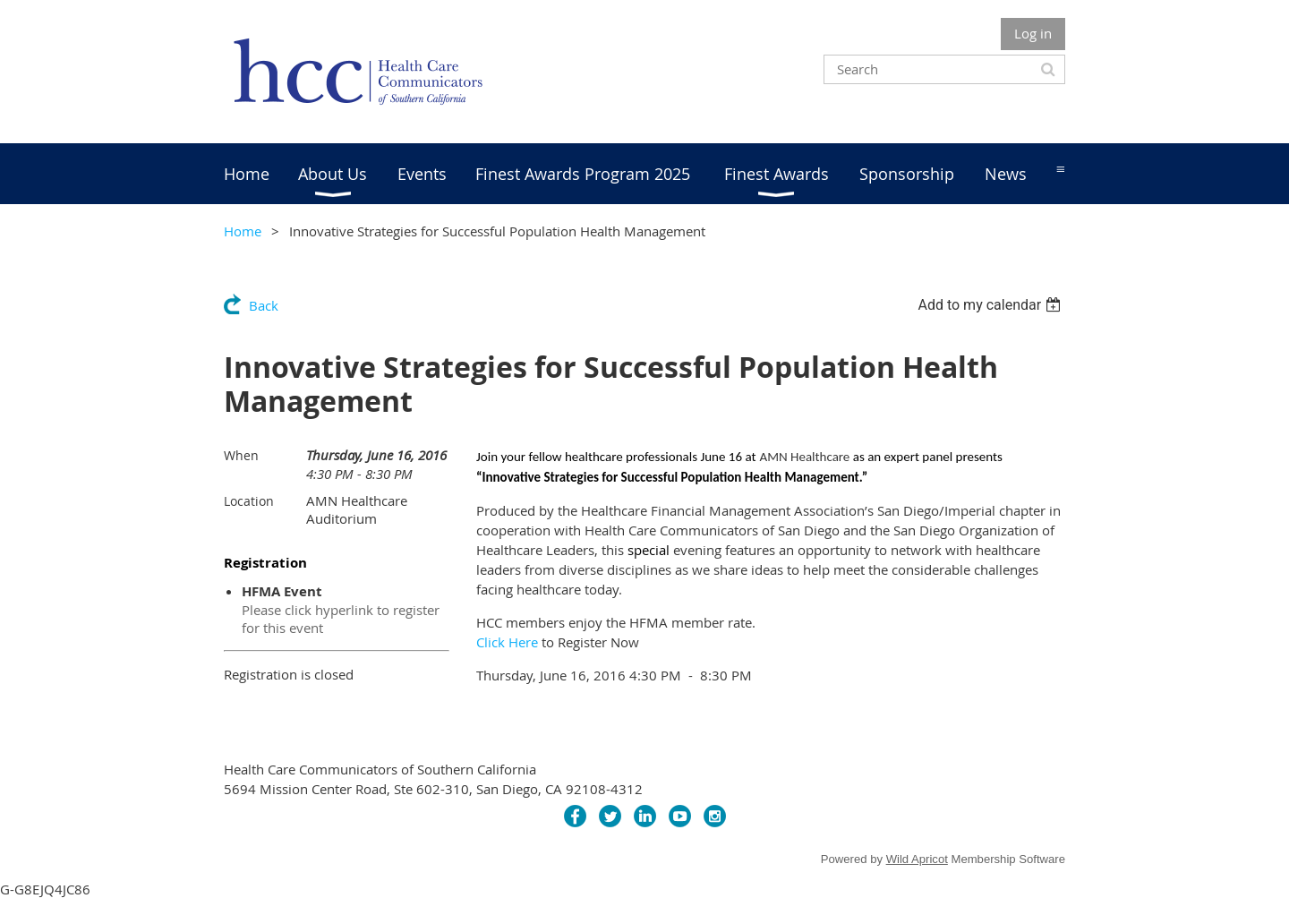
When (241, 455)
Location (249, 500)
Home (242, 231)
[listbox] (991, 305)
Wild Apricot (917, 859)
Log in (1033, 33)
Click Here (507, 642)
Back (263, 305)
